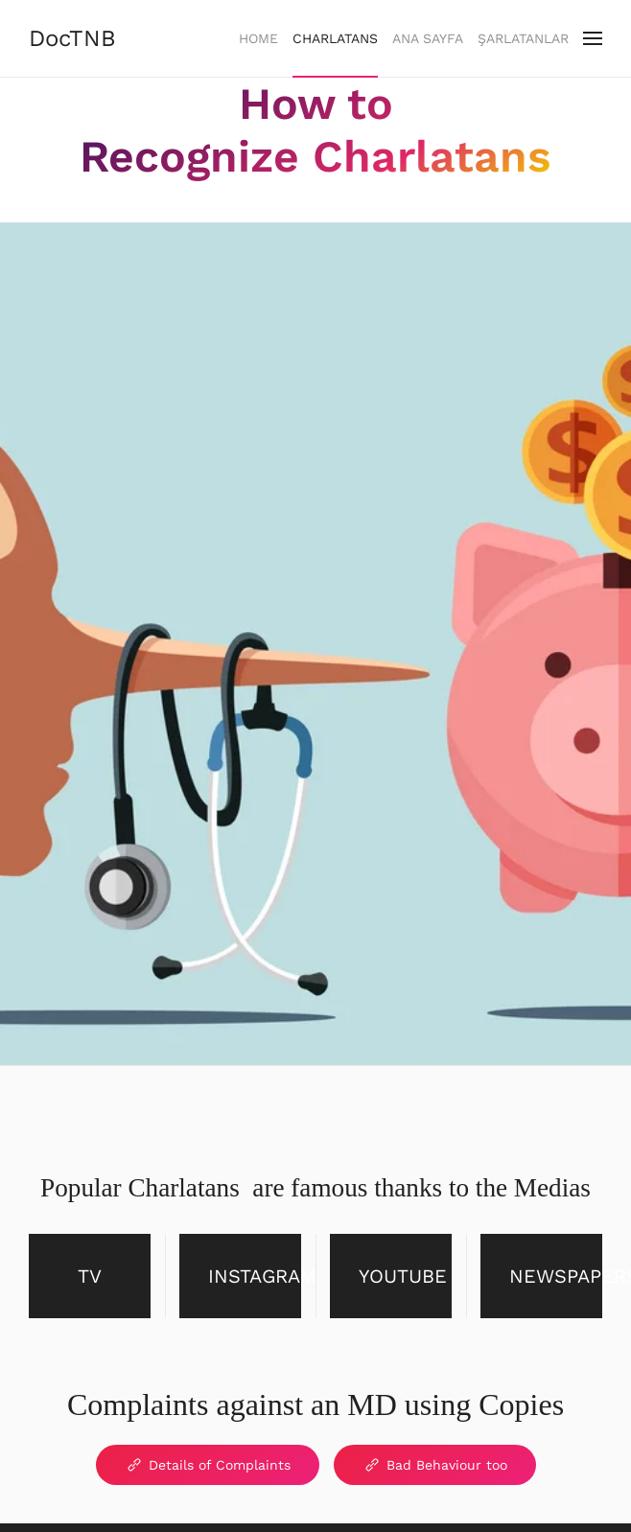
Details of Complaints (208, 1464)
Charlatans (335, 38)
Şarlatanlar (523, 38)
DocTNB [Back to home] (72, 38)
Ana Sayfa (427, 38)
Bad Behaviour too (434, 1464)
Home (258, 38)
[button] (592, 38)
